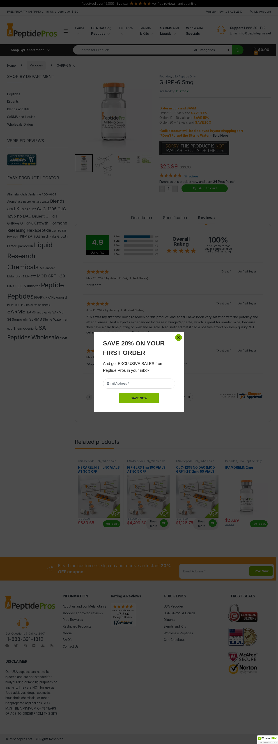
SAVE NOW (139, 107)
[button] (267, 739)
